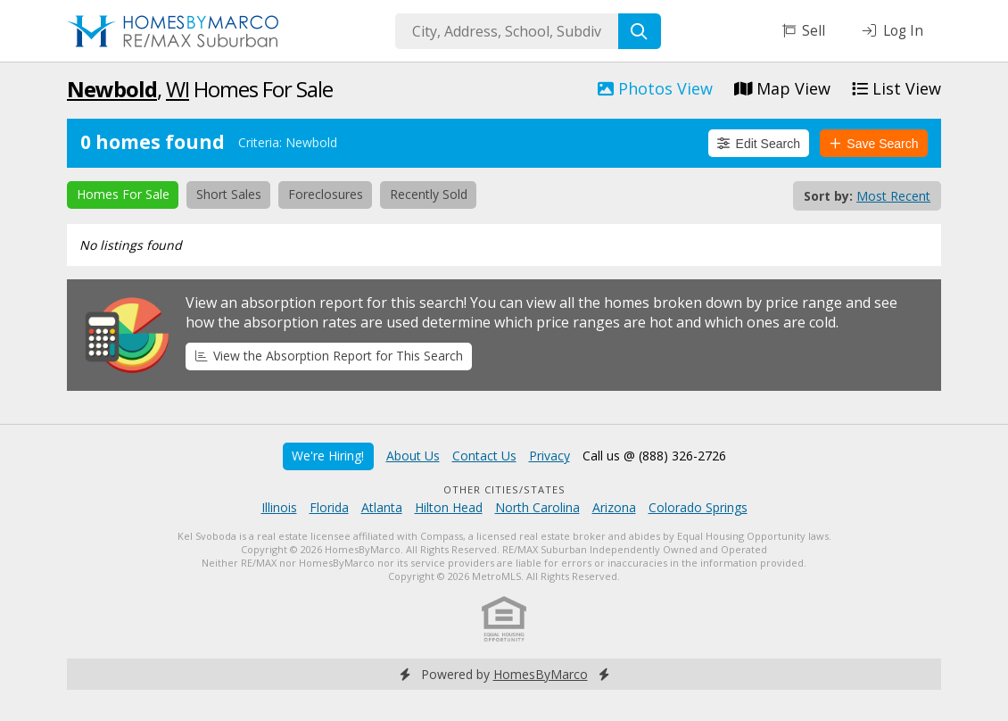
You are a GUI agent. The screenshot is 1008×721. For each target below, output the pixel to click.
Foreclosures (325, 194)
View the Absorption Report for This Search (329, 355)
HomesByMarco (540, 674)
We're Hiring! (328, 455)
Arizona (614, 507)
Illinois (279, 507)
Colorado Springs (698, 507)
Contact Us (484, 455)
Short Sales (228, 194)
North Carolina (537, 507)
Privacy (549, 455)
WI (177, 89)
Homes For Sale (123, 194)
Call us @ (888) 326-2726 (654, 455)
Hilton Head (449, 507)
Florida (329, 507)
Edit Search (758, 144)
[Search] (639, 31)
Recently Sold (428, 194)
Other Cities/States (504, 489)
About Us (413, 455)
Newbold (112, 89)
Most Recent (893, 195)
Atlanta (381, 507)
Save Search (874, 144)
